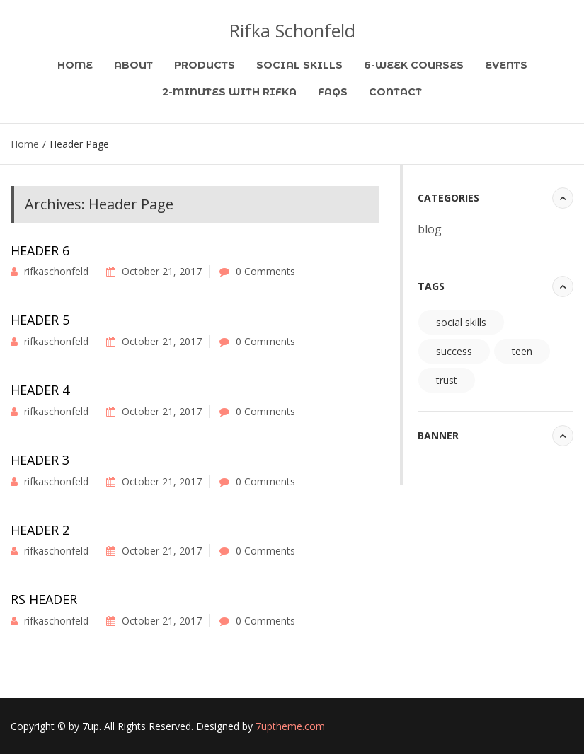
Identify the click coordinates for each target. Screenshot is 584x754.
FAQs (333, 92)
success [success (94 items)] (454, 351)
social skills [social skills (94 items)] (461, 322)
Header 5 (40, 319)
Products (204, 65)
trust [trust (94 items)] (446, 380)
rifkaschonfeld (56, 271)
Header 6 (40, 250)
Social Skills (299, 65)
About (133, 65)
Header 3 (40, 459)
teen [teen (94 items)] (522, 351)
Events (506, 65)
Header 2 (40, 529)
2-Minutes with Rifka (229, 92)
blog (430, 229)
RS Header (44, 599)
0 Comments (265, 271)
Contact (395, 92)
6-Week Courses (414, 65)
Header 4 (40, 389)
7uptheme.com (290, 726)
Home (75, 65)
